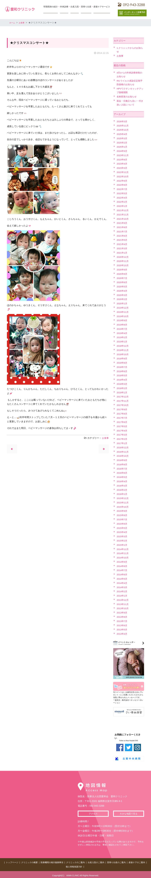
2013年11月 (123, 604)
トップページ (12, 862)
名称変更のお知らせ (127, 96)
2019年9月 (122, 320)
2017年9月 (122, 409)
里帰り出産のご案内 (116, 862)
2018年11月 (123, 350)
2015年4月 (122, 532)
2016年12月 (123, 447)
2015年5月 (122, 528)
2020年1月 (122, 303)
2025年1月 (122, 147)
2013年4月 (122, 634)
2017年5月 (122, 426)
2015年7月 (122, 519)
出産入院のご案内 (96, 862)
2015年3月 (122, 536)
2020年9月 (122, 269)
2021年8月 (122, 227)
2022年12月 (123, 172)
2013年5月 (122, 629)
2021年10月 (123, 219)
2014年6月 (122, 574)
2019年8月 (122, 324)
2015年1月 (122, 545)
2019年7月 (122, 329)
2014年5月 (122, 579)
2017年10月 (123, 405)
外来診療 (64, 6)
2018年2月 (122, 388)
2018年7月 (122, 367)
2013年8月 (122, 617)
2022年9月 (122, 181)
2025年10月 (123, 130)
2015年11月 (123, 502)
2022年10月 (123, 176)
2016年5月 (122, 477)
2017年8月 (122, 413)
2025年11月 (123, 125)
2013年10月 (123, 608)
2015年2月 (122, 540)
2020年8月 (122, 274)
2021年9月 (122, 223)
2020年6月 (122, 282)
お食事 (23, 22)
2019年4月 (122, 333)
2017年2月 (122, 439)
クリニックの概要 (29, 862)
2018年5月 (122, 375)
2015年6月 (122, 524)
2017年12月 (123, 396)
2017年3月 (122, 434)
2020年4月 (122, 291)
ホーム (12, 22)
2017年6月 (122, 422)
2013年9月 (122, 612)
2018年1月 (122, 392)
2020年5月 (122, 286)
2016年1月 (122, 494)
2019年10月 (123, 316)
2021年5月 (122, 240)
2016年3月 (122, 485)
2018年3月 (122, 384)
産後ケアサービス (101, 6)
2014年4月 (122, 583)
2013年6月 (122, 625)
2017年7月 (122, 418)
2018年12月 (123, 346)
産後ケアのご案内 (137, 862)
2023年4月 (122, 163)
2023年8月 (122, 159)
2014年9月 (122, 562)
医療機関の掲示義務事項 (52, 862)
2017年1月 (122, 443)
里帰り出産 (86, 6)
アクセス (93, 814)
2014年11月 (123, 553)
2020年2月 (122, 299)
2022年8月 (122, 185)
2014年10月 (123, 557)
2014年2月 (122, 591)
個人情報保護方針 (74, 865)
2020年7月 (122, 278)
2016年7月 (122, 468)
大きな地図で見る (128, 814)
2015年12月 (123, 498)
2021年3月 (122, 248)
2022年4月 (122, 197)
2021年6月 (122, 236)
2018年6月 (122, 371)
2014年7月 (122, 570)
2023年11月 (123, 155)
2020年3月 (122, 295)
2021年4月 (122, 244)
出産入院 (74, 6)
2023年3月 (122, 168)
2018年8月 (122, 363)
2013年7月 (122, 621)
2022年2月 (122, 202)
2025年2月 (122, 142)
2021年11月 (123, 214)
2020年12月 (123, 257)
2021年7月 (122, 231)
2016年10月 (123, 456)
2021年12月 (123, 210)
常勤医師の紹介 (50, 6)
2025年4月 (122, 134)
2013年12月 (123, 600)
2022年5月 (122, 193)
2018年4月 (122, 379)
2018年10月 (123, 354)
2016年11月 (123, 452)
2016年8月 (122, 464)
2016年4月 (122, 481)
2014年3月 (122, 587)
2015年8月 (122, 515)
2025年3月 (122, 138)
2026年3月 (122, 121)
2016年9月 (122, 460)
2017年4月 (122, 430)
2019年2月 (122, 337)
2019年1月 (122, 341)
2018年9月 (122, 358)
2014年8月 (122, 566)
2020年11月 (123, 261)
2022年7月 (122, 189)
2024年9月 (122, 151)
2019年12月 (123, 307)
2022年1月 (122, 206)
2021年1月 (122, 252)
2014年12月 (123, 549)
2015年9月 (122, 511)
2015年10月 (123, 507)
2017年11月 (123, 401)
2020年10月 (123, 265)
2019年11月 (123, 312)
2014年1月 (122, 595)
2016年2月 (122, 490)
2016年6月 (122, 473)
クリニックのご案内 (75, 862)
